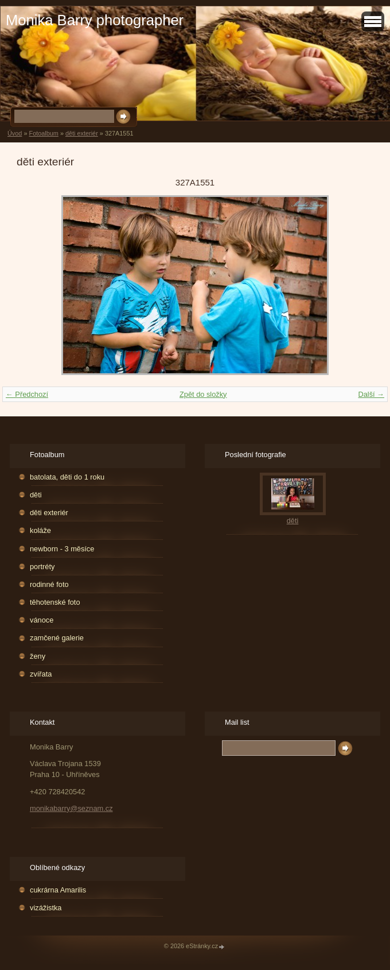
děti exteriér (81, 133)
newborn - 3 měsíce (62, 548)
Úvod (14, 133)
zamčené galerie (57, 637)
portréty (42, 566)
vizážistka (45, 907)
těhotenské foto (55, 602)
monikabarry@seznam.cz (71, 808)
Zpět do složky (203, 394)
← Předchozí (27, 394)
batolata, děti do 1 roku (67, 477)
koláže (40, 530)
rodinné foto (49, 584)
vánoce (41, 620)
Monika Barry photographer (95, 20)
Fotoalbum (43, 133)
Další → (371, 394)
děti (36, 494)
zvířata (41, 674)
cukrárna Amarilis (58, 890)
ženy (37, 656)
